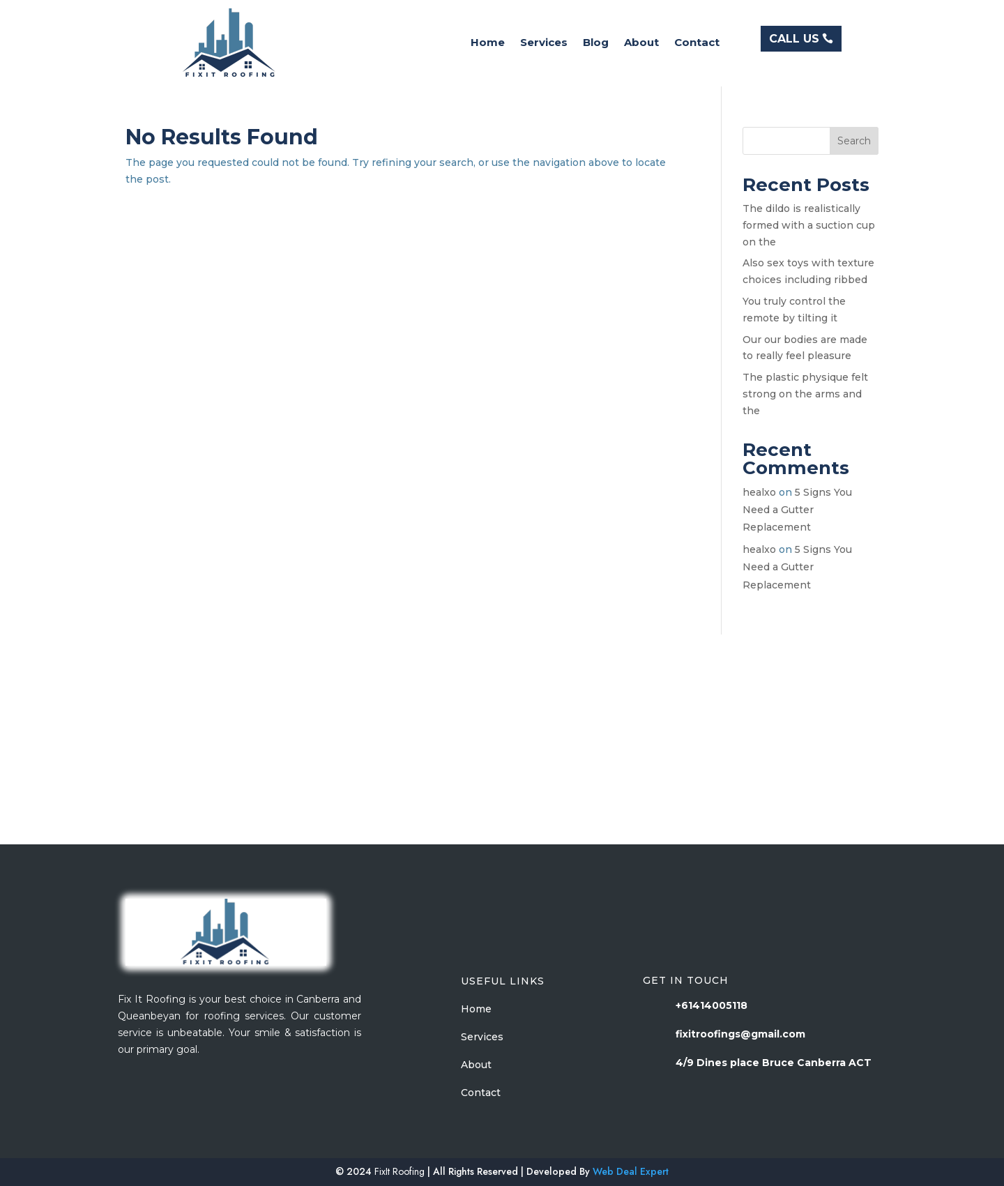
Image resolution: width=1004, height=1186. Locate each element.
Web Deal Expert (631, 1171)
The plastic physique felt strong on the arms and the (805, 394)
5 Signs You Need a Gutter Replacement (797, 509)
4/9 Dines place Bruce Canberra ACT (774, 1062)
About (641, 43)
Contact (697, 43)
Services (544, 43)
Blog (596, 43)
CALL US (794, 38)
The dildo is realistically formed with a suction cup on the (809, 225)
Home (488, 43)
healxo (759, 492)
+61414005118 (711, 1005)
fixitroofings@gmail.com (740, 1034)
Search (854, 141)
